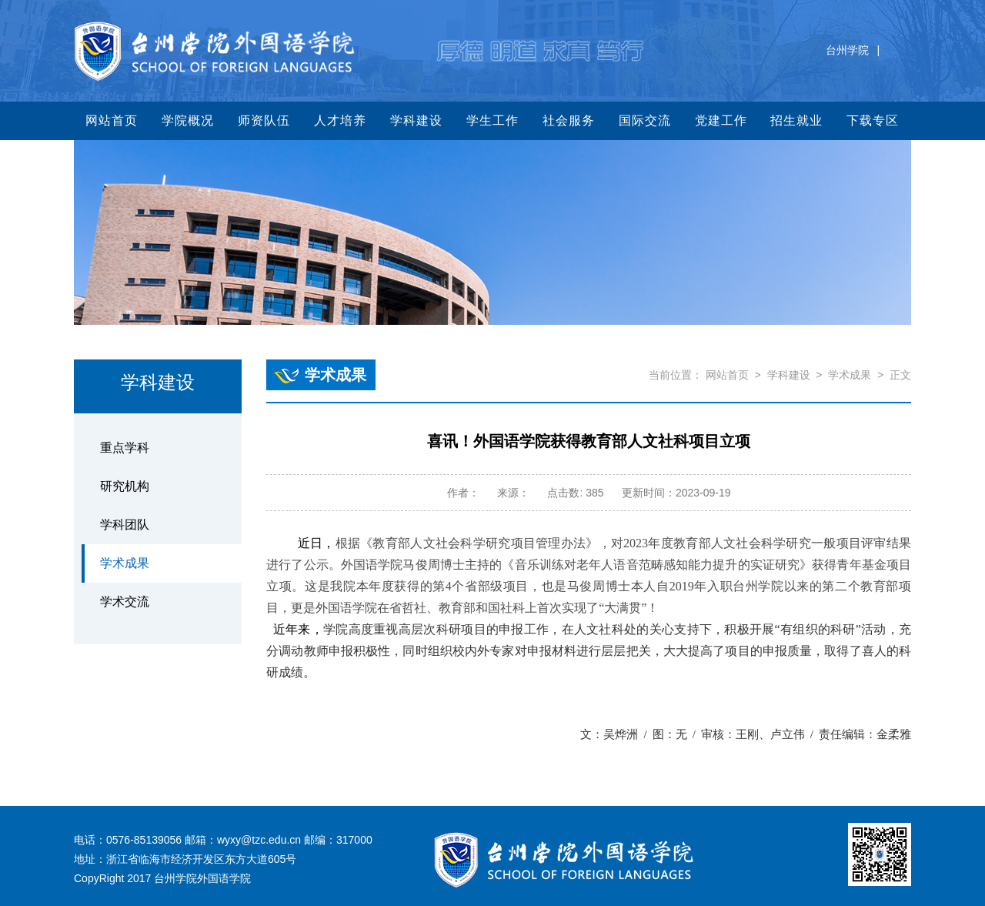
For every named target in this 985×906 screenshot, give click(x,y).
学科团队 (124, 524)
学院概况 (188, 120)
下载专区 (872, 120)
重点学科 (124, 447)
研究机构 (124, 486)
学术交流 (124, 601)
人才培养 (340, 120)
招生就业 (796, 120)
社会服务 (569, 120)
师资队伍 (264, 120)
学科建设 (416, 120)
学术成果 (124, 563)
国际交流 (645, 120)
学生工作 (492, 120)
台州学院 (847, 50)
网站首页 (111, 120)
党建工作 (721, 120)
